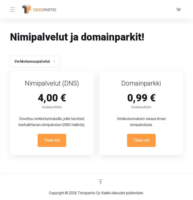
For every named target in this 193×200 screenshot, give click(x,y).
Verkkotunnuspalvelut (35, 61)
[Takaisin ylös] (100, 181)
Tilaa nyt (52, 140)
